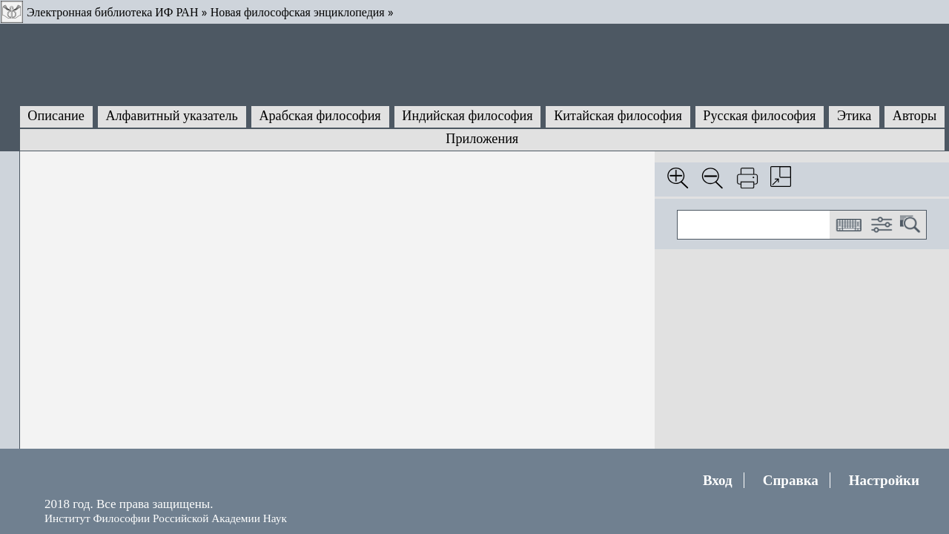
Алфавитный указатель (171, 115)
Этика (854, 115)
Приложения (482, 138)
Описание (56, 115)
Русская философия (759, 115)
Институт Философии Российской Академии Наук (165, 518)
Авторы (914, 115)
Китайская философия (618, 115)
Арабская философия (319, 115)
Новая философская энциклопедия (298, 12)
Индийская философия (467, 115)
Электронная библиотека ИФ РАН (112, 12)
